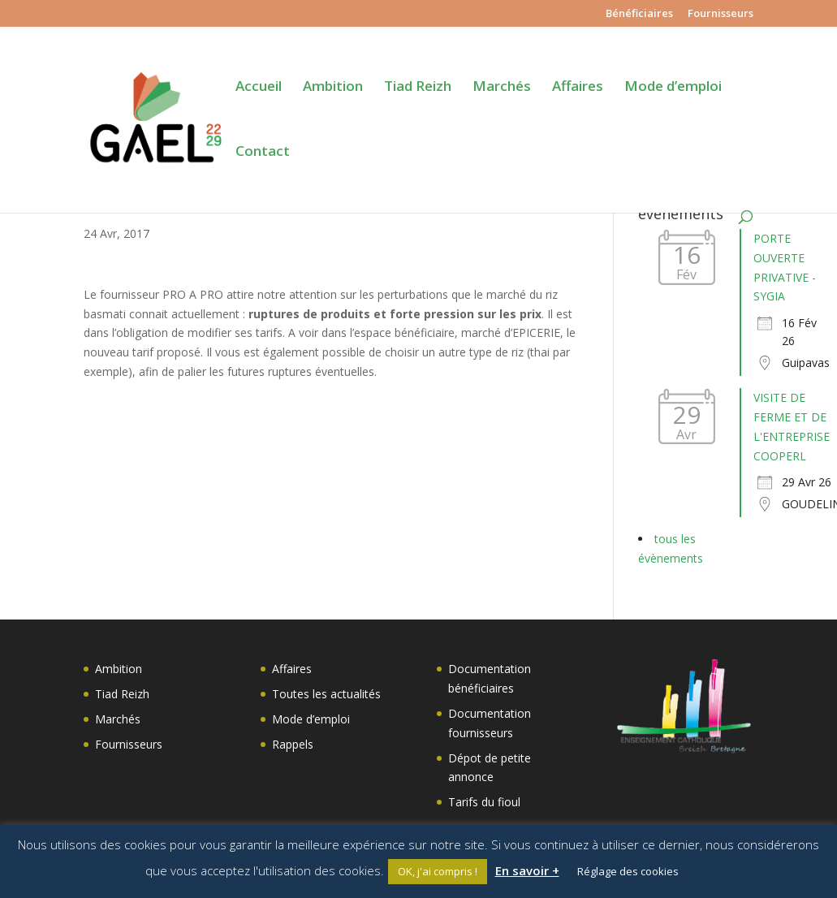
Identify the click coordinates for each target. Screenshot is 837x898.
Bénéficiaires (639, 14)
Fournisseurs (720, 14)
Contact (262, 152)
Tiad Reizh (417, 87)
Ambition (333, 87)
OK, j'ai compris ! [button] (437, 871)
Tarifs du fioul (484, 801)
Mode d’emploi (673, 87)
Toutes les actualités (326, 694)
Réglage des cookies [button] (628, 871)
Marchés (501, 87)
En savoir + (527, 870)
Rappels (292, 744)
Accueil (258, 87)
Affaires (577, 87)
